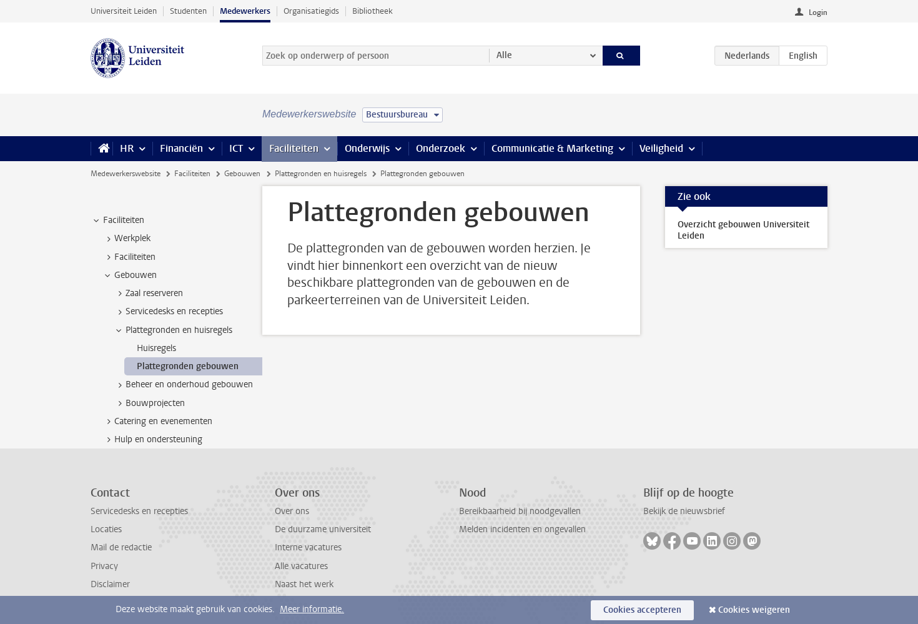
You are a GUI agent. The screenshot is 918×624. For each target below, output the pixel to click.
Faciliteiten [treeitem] (117, 220)
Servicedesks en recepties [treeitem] (168, 311)
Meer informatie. (312, 609)
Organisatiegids (311, 11)
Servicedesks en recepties (139, 511)
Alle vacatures (301, 566)
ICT (236, 148)
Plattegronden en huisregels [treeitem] (173, 330)
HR (127, 148)
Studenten (188, 11)
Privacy (104, 566)
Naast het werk (304, 584)
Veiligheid (661, 148)
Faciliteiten (293, 148)
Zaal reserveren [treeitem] (148, 293)
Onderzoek (440, 148)
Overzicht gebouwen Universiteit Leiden (743, 230)
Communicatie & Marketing (552, 148)
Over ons (292, 511)
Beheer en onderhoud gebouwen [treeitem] (183, 385)
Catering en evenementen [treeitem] (157, 421)
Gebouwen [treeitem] (129, 275)
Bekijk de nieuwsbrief (684, 511)
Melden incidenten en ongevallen (522, 529)
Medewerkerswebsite (125, 174)
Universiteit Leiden (124, 11)
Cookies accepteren (642, 610)
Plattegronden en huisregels (321, 174)
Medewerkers (245, 11)
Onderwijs (367, 148)
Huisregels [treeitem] (156, 348)
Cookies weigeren (754, 610)
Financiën (181, 148)
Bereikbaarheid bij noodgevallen (520, 511)
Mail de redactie (121, 547)
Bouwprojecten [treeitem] (149, 403)
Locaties (106, 529)
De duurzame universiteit (323, 529)
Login (818, 12)
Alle (504, 55)
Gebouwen (242, 174)
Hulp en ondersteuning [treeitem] (152, 439)
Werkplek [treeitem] (126, 238)
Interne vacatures (308, 547)
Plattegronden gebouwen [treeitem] (188, 366)
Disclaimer (110, 584)
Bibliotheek (372, 11)
